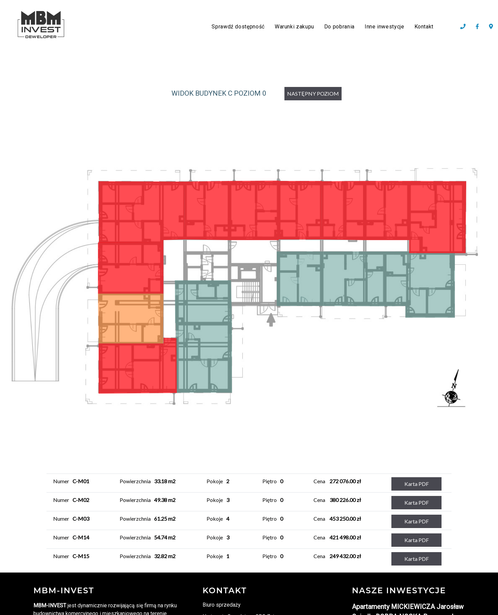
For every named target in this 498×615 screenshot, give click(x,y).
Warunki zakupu (294, 26)
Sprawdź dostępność (238, 26)
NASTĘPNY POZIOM (313, 93)
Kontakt (423, 26)
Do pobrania (339, 26)
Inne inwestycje (384, 26)
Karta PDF (416, 484)
